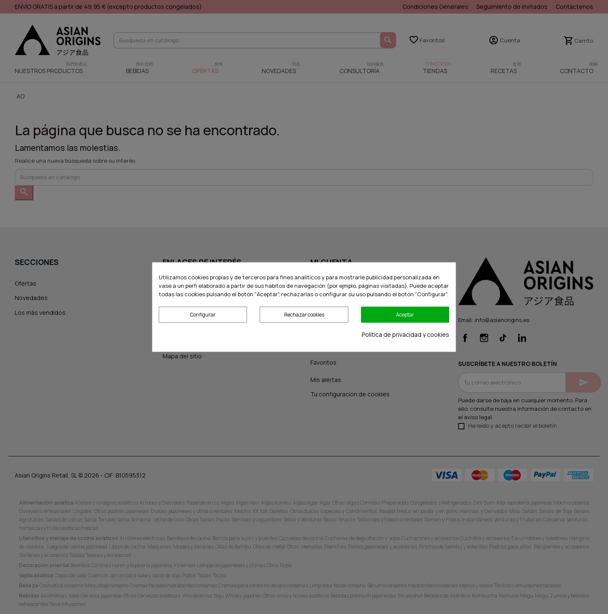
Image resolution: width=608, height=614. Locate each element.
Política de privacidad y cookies (405, 334)
